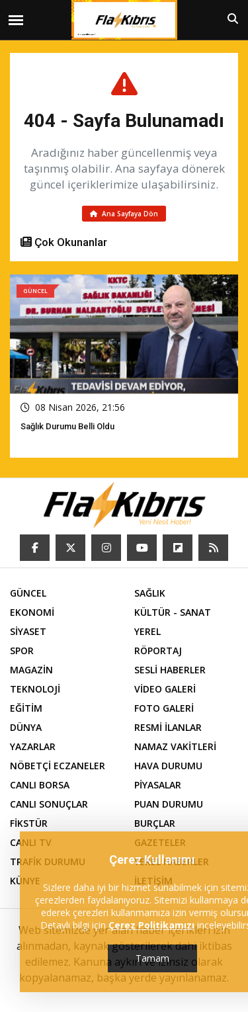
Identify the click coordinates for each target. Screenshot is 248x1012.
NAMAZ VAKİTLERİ (175, 746)
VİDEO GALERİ (165, 689)
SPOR (22, 650)
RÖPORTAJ (158, 650)
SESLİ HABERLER (170, 669)
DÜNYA (26, 727)
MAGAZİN (31, 669)
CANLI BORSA (39, 785)
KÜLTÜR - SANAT (172, 612)
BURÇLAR (154, 823)
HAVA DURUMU (168, 765)
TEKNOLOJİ (35, 689)
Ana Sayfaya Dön (124, 213)
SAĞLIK (149, 593)
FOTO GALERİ (164, 708)
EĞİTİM (26, 708)
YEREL (147, 631)
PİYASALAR (157, 785)
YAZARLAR (33, 746)
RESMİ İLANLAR (168, 727)
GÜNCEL (28, 593)
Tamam (152, 958)
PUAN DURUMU (168, 804)
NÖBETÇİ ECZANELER (57, 765)
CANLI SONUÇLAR (49, 804)
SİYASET (28, 631)
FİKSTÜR (29, 823)
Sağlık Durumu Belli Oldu (67, 426)
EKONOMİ (32, 612)
